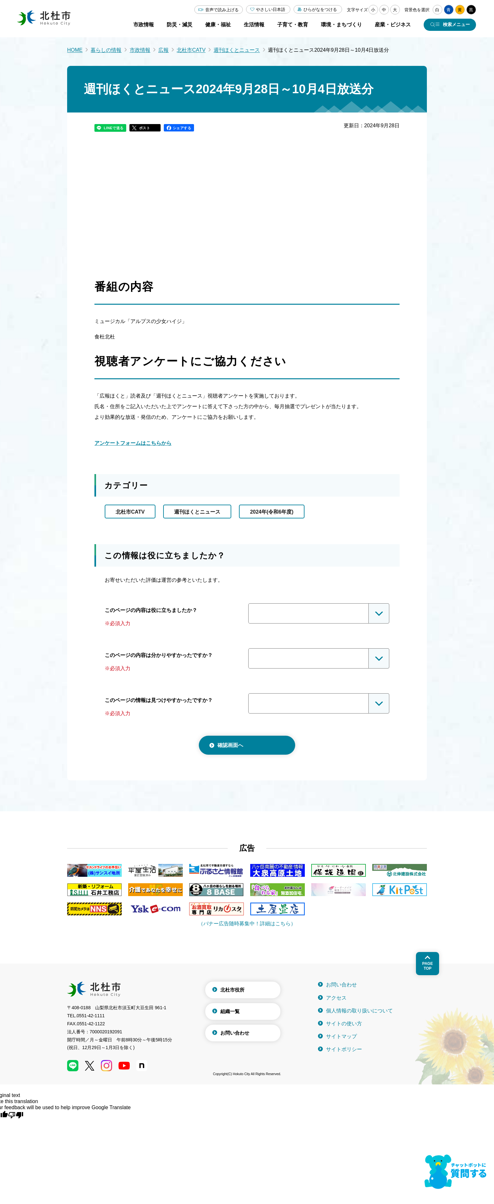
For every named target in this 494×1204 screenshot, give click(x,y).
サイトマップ (341, 1036)
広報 (163, 50)
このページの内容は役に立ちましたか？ (151, 610)
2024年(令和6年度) (271, 512)
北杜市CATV (191, 50)
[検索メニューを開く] (450, 25)
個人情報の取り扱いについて (359, 1010)
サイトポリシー (344, 1049)
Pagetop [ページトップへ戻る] (427, 965)
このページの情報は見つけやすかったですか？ (159, 700)
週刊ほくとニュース (237, 50)
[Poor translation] (15, 1115)
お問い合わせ (234, 1033)
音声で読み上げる (222, 9)
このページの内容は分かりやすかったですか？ (159, 655)
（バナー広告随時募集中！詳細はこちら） (247, 923)
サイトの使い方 (344, 1023)
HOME (75, 50)
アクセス (336, 998)
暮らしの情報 (106, 50)
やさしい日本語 (270, 9)
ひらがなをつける (320, 9)
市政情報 (140, 50)
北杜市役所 (232, 990)
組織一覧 (230, 1011)
